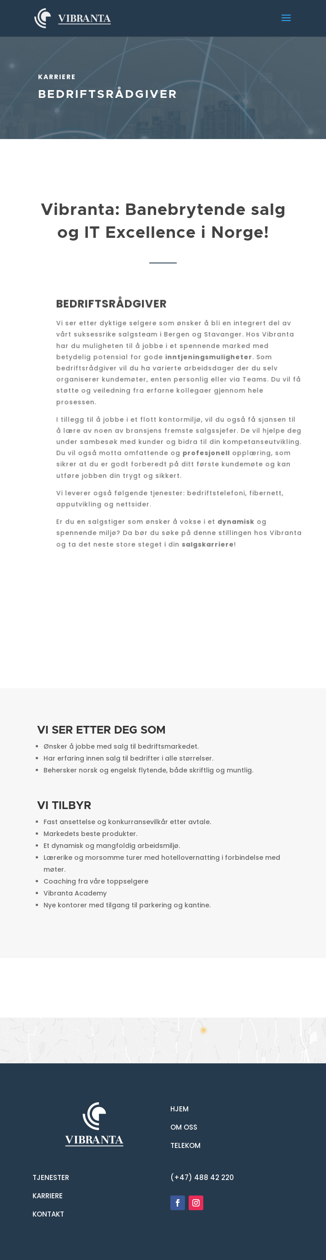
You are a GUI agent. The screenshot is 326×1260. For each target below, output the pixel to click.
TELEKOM (185, 1145)
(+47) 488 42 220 (202, 1177)
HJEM (179, 1109)
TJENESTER (51, 1177)
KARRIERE (48, 1196)
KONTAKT (48, 1214)
